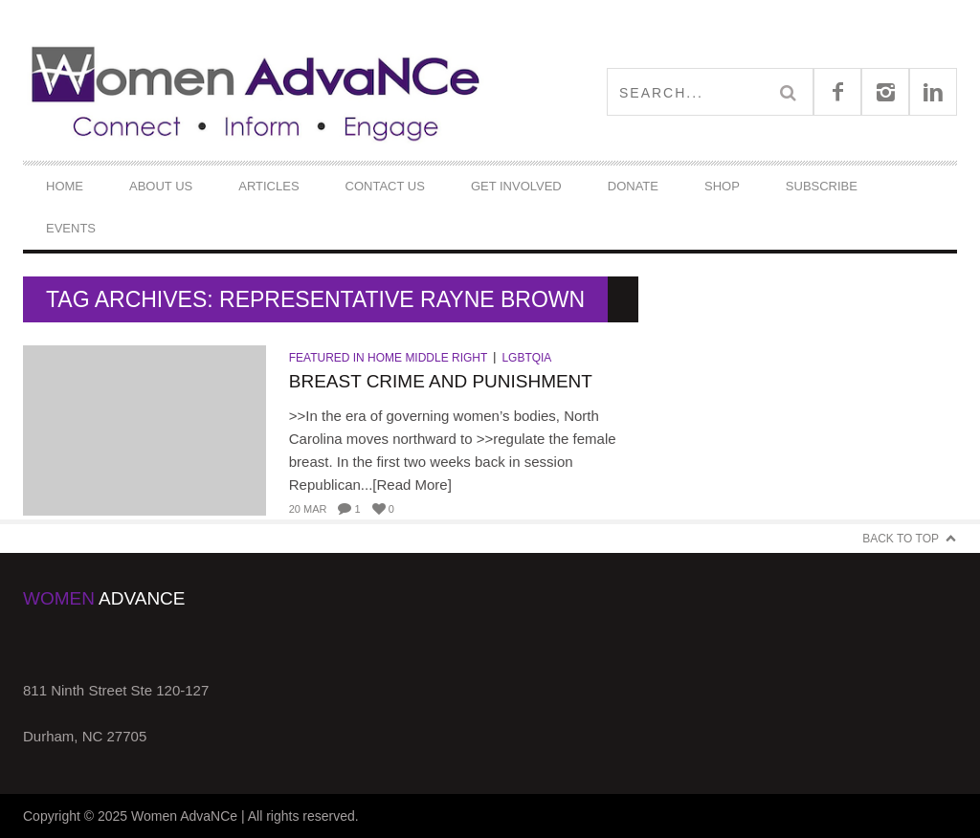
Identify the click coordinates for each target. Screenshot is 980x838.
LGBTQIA (526, 357)
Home (64, 186)
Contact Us (385, 186)
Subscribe (822, 186)
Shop (722, 186)
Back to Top (900, 538)
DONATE (633, 186)
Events (71, 228)
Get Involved (516, 186)
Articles (268, 186)
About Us (160, 186)
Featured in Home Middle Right (388, 357)
